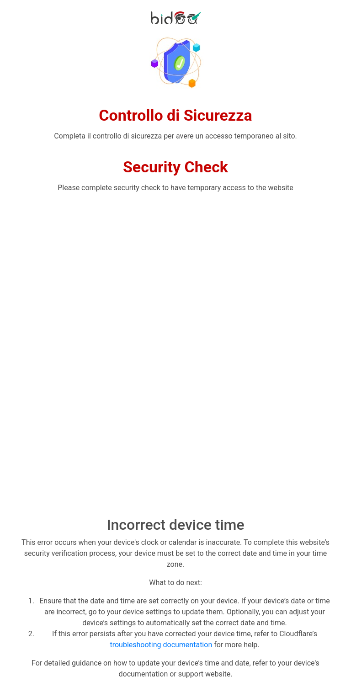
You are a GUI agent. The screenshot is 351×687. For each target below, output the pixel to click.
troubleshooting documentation (161, 644)
